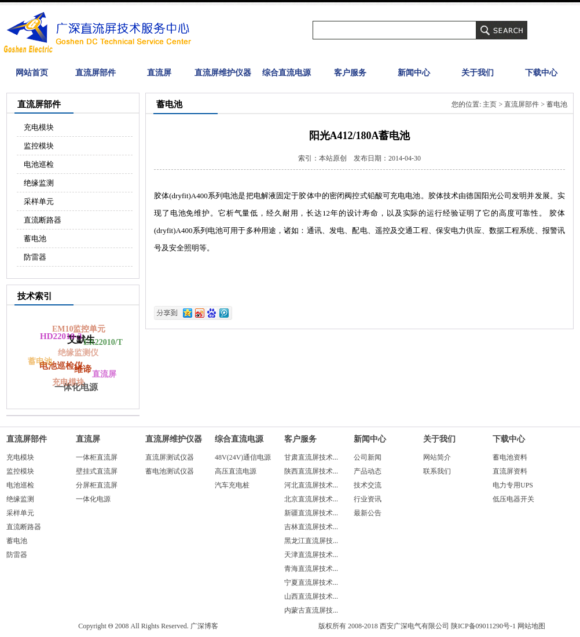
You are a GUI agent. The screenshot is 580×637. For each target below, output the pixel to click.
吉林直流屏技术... (311, 527)
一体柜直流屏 (97, 457)
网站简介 (437, 457)
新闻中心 (414, 72)
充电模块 (39, 127)
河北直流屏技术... (311, 485)
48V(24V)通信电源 (243, 457)
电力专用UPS (513, 485)
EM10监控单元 (78, 330)
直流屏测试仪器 (169, 457)
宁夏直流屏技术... (311, 582)
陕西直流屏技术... (311, 471)
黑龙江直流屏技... (311, 541)
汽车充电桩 (232, 485)
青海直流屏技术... (311, 569)
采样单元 (39, 201)
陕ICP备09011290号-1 (483, 626)
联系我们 (437, 471)
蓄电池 (35, 238)
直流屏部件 (95, 72)
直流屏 (159, 72)
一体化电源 (93, 499)
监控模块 (39, 145)
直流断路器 (42, 220)
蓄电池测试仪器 (169, 471)
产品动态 (367, 471)
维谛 (84, 367)
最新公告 (367, 513)
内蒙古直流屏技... (311, 610)
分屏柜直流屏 (97, 485)
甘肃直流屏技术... (311, 457)
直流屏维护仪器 (222, 72)
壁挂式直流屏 (97, 471)
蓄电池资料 (510, 457)
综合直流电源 (286, 72)
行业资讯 (367, 499)
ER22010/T (103, 342)
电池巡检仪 (62, 364)
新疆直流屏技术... (311, 513)
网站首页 (32, 72)
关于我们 (477, 72)
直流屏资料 (510, 471)
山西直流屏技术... (311, 596)
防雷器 (35, 257)
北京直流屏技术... (311, 499)
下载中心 (541, 72)
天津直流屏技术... (311, 555)
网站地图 (531, 626)
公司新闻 (367, 457)
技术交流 (367, 485)
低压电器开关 (513, 499)
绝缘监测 (39, 183)
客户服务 (350, 72)
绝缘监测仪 (75, 355)
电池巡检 (39, 164)
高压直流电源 (235, 471)
